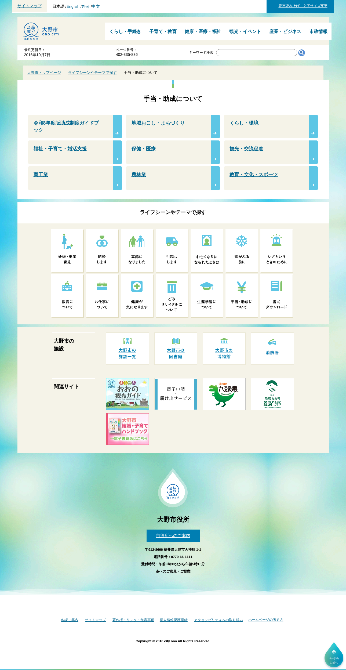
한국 (86, 6)
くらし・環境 (244, 123)
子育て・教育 (163, 31)
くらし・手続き (125, 31)
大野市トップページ (44, 72)
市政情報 (318, 31)
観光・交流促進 (246, 148)
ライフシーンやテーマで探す (92, 72)
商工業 (41, 174)
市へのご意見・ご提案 (173, 571)
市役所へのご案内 (173, 535)
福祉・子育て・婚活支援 (60, 148)
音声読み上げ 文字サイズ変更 (303, 6)
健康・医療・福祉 (203, 31)
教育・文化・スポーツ (254, 174)
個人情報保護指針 (174, 620)
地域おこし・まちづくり (158, 123)
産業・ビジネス (285, 31)
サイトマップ (29, 6)
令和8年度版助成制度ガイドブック (66, 126)
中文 (96, 6)
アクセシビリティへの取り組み (218, 620)
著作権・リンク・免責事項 (133, 620)
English (73, 6)
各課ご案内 (69, 620)
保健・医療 (144, 148)
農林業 (139, 174)
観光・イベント (245, 31)
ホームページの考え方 (265, 620)
